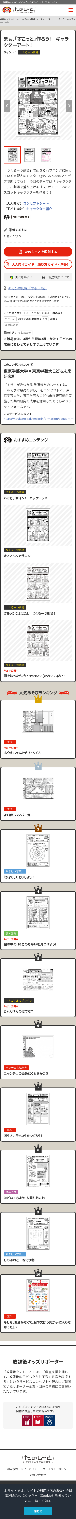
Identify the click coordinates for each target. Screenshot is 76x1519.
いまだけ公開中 (17, 217)
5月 (45, 319)
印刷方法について (57, 277)
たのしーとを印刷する (40, 251)
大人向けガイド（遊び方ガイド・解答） (40, 264)
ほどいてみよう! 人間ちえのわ (24, 1197)
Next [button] (69, 106)
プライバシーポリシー (56, 1469)
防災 (9, 1130)
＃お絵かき (24, 332)
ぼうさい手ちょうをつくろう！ (23, 1135)
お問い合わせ (38, 1475)
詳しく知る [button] (43, 1500)
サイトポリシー (30, 1469)
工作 (9, 742)
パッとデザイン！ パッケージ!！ (25, 498)
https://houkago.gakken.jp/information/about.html (39, 419)
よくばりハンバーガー (18, 814)
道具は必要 (11, 325)
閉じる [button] (38, 1511)
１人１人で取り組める (36, 313)
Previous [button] (7, 106)
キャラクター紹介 (39, 208)
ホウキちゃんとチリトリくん (22, 752)
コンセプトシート (36, 203)
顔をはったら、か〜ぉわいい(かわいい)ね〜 (34, 675)
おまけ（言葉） (15, 871)
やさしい (10, 319)
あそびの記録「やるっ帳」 (27, 287)
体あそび (11, 1192)
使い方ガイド (23, 277)
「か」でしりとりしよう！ (19, 877)
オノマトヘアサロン (17, 555)
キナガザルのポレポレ (19, 1000)
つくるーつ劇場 (28, 19)
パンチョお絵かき (16, 1067)
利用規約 (12, 1469)
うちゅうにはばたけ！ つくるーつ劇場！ (29, 613)
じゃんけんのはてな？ (18, 1011)
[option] (38, 105)
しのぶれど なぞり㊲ (19, 1259)
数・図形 (11, 933)
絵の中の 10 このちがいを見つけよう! (30, 944)
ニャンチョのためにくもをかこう (26, 1073)
